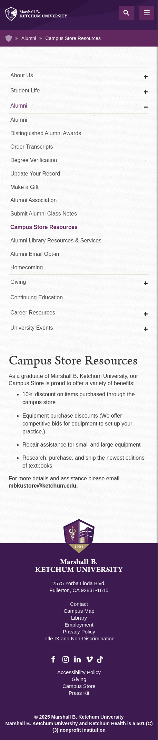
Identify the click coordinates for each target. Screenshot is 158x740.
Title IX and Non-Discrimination (79, 638)
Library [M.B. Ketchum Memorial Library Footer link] (79, 618)
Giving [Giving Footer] (79, 679)
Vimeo (89, 659)
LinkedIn (78, 659)
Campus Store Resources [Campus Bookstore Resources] (44, 227)
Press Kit (79, 693)
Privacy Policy (79, 631)
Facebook (55, 659)
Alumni (28, 38)
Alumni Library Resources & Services (55, 240)
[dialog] (137, 719)
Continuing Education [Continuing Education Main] (36, 297)
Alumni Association (33, 200)
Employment (79, 625)
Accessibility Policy (79, 672)
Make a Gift (24, 187)
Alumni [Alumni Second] (18, 120)
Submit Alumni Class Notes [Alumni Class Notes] (43, 214)
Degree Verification (33, 160)
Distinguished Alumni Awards (45, 133)
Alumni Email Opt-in (34, 254)
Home (8, 38)
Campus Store (79, 686)
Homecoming (26, 267)
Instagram (66, 659)
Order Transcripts (31, 147)
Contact (79, 604)
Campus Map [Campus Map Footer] (78, 611)
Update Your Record (35, 174)
